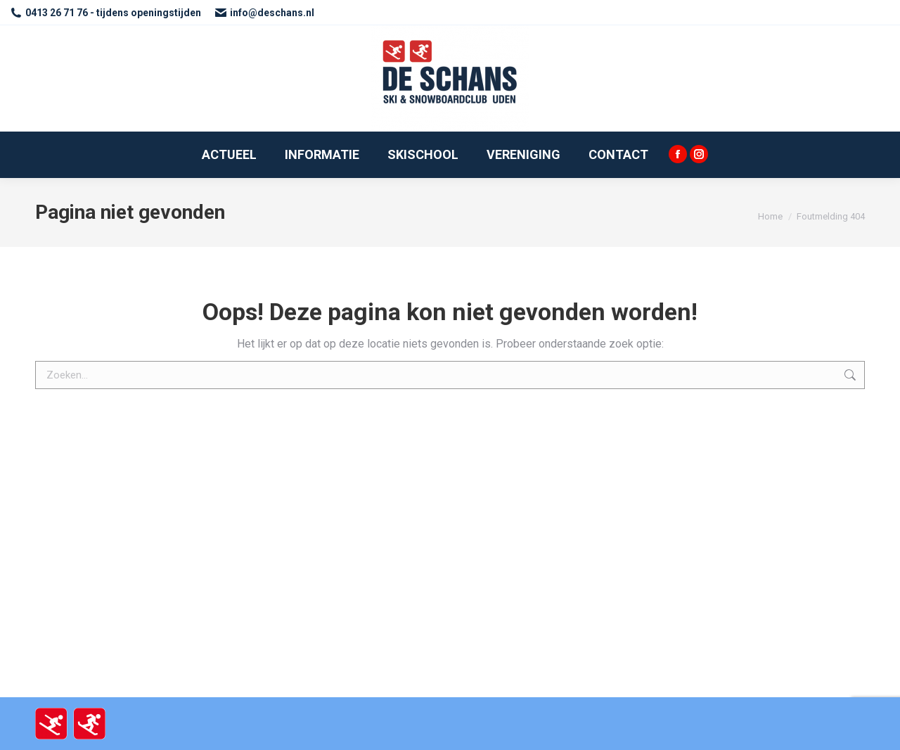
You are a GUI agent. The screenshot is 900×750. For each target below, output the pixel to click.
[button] (870, 19)
